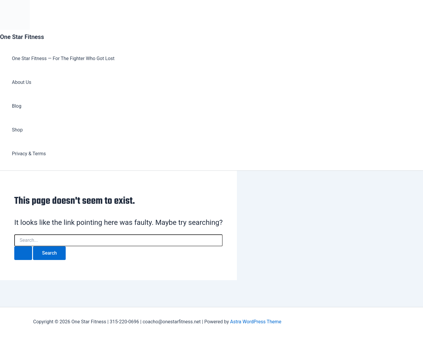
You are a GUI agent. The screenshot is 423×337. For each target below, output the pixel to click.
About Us (21, 82)
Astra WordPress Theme (255, 322)
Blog (16, 106)
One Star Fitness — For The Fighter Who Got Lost (63, 58)
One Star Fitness (22, 36)
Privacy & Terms (29, 153)
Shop (17, 130)
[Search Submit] (23, 253)
